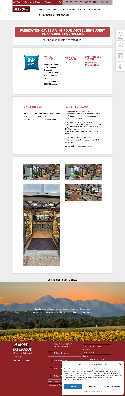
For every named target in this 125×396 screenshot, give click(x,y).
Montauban (95, 114)
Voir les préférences (112, 386)
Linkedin (95, 2)
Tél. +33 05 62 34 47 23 (22, 365)
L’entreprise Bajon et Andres (93, 346)
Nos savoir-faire (71, 10)
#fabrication (85, 127)
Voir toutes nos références (62, 280)
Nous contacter (62, 353)
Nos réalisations (46, 15)
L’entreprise (53, 10)
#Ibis (82, 114)
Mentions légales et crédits (57, 382)
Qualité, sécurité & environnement (63, 345)
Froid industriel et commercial (93, 359)
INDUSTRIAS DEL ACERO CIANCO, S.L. (79, 124)
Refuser (92, 386)
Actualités (86, 349)
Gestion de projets (92, 10)
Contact (87, 2)
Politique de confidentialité (93, 392)
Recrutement (62, 15)
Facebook (105, 2)
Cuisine (85, 356)
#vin (76, 129)
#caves (70, 129)
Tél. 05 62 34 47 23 (74, 2)
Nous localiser (61, 360)
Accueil (41, 10)
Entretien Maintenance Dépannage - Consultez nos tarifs (39, 2)
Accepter (73, 386)
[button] (120, 364)
